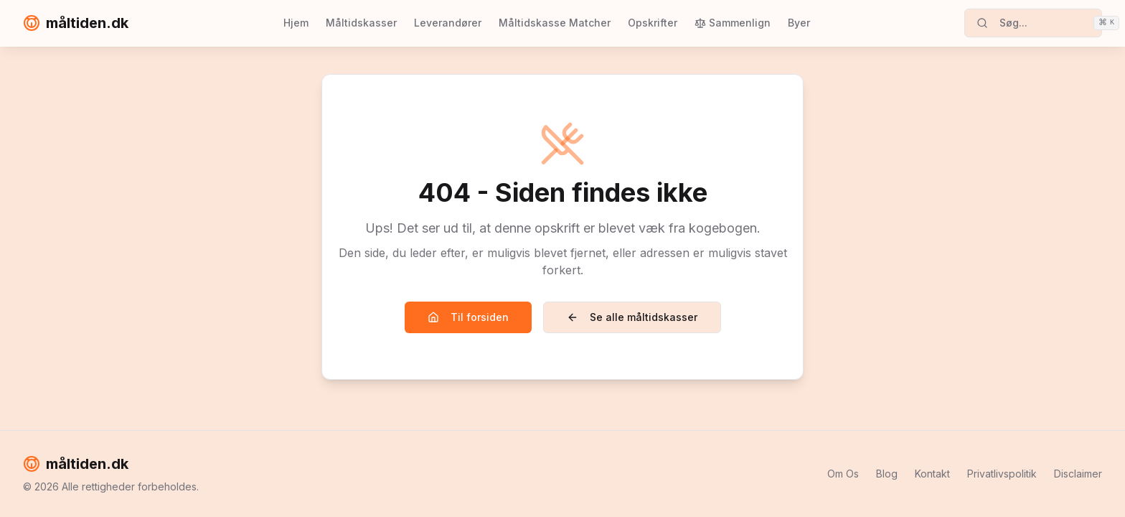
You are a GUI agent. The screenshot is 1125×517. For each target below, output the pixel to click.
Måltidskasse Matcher (555, 23)
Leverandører (447, 23)
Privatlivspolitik (1002, 473)
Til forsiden (468, 317)
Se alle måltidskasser (632, 317)
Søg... (1039, 23)
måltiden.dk (75, 23)
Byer (799, 23)
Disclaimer (1078, 473)
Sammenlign (733, 23)
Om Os (843, 473)
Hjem (296, 23)
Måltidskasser (361, 23)
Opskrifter (652, 23)
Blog (887, 473)
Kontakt (932, 473)
